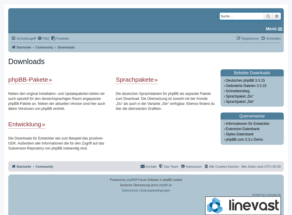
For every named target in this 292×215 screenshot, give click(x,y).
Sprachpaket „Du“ (239, 96)
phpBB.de (165, 185)
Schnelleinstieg (238, 91)
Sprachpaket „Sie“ (240, 102)
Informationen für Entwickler (248, 124)
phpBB (130, 180)
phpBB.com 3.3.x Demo (244, 139)
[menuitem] (43, 38)
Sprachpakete (135, 79)
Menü (271, 28)
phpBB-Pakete (28, 79)
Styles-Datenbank (240, 134)
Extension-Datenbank (243, 129)
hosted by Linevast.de (243, 204)
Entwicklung (24, 124)
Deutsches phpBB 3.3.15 (245, 80)
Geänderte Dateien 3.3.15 (246, 86)
